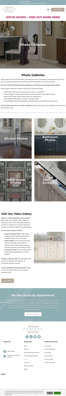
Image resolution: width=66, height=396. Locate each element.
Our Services (48, 352)
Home (25, 346)
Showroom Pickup (28, 365)
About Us (26, 349)
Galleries (26, 359)
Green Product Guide (50, 349)
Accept (57, 393)
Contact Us (26, 362)
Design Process (48, 356)
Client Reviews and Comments (31, 352)
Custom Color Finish (50, 362)
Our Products (48, 346)
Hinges (25, 369)
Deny (50, 393)
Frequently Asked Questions (31, 356)
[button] (48, 9)
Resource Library (49, 359)
